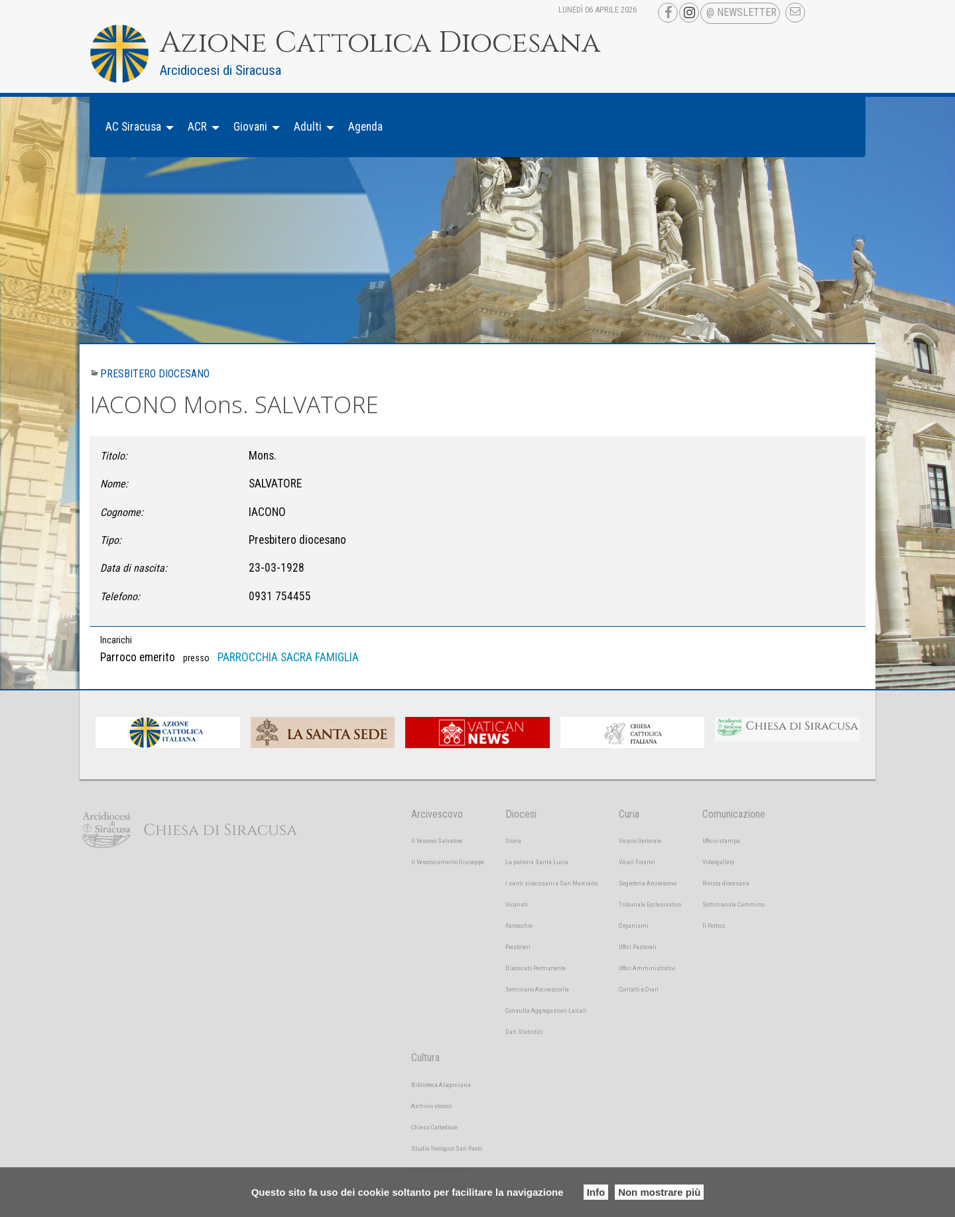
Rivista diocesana (725, 883)
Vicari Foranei (637, 861)
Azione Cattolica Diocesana (380, 43)
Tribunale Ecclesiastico (650, 904)
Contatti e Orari (639, 989)
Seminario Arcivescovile (537, 989)
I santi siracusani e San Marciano (551, 883)
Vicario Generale (640, 840)
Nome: (114, 484)
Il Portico (713, 925)
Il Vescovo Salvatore (436, 840)
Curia (629, 814)
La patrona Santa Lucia (536, 861)
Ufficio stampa (721, 840)
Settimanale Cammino (733, 904)
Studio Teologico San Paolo (446, 1148)
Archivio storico (431, 1106)
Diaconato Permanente (535, 968)
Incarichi (116, 640)
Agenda (365, 126)
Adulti (308, 126)
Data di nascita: (133, 568)
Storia (513, 840)
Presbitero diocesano (155, 373)
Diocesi (521, 814)
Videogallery (718, 861)
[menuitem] (136, 127)
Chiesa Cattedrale (434, 1127)
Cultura (425, 1057)
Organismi (634, 925)
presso (196, 658)
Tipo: (110, 540)
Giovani (250, 126)
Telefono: (120, 596)
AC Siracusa (133, 126)
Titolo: (113, 456)
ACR (197, 126)
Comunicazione (733, 814)
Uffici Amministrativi (647, 968)
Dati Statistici (524, 1031)
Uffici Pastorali (638, 946)
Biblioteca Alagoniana (441, 1084)
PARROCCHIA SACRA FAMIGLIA (288, 657)
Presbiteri (518, 946)
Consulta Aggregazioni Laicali (546, 1010)
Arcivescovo (437, 814)
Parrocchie (519, 925)
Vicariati (516, 904)
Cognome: (121, 512)
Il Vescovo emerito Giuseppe (447, 861)
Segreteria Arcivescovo (647, 883)
